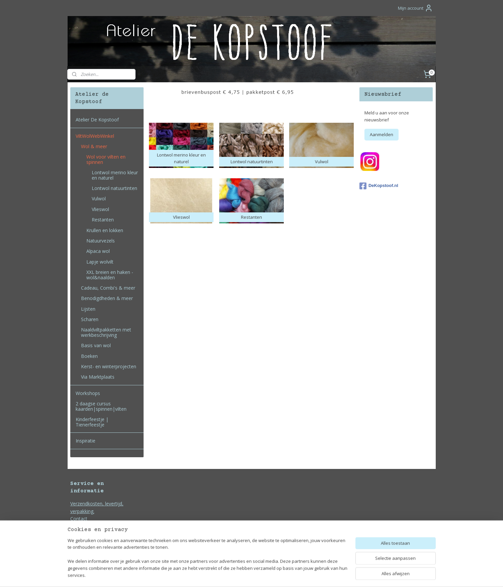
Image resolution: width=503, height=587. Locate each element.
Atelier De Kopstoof (97, 119)
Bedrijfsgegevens (89, 549)
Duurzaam (81, 526)
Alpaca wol (98, 251)
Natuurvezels (100, 240)
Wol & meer (94, 146)
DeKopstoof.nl (378, 186)
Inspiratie (85, 440)
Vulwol (99, 198)
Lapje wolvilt (99, 262)
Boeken (89, 356)
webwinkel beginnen (270, 574)
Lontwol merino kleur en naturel (115, 175)
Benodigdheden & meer (107, 298)
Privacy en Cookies (90, 541)
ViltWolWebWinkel (95, 136)
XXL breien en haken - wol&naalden (109, 274)
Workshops (88, 393)
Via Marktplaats (97, 377)
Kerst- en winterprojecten (108, 366)
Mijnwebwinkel (329, 574)
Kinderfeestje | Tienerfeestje (92, 421)
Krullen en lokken (104, 230)
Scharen (89, 319)
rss (245, 574)
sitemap (231, 574)
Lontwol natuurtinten (114, 188)
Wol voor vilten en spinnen (105, 159)
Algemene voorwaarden (96, 533)
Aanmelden (381, 134)
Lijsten (88, 309)
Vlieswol (100, 209)
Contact (78, 518)
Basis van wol (96, 345)
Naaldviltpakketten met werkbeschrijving (106, 332)
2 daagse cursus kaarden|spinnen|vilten (101, 406)
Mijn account (415, 8)
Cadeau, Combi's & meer (108, 288)
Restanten (103, 219)
